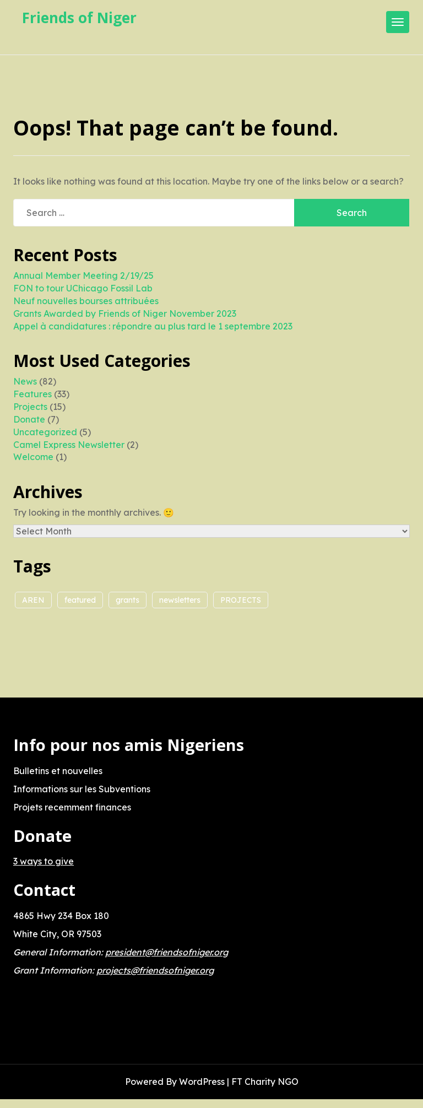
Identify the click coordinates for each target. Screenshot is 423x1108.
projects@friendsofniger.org (155, 970)
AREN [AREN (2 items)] (33, 600)
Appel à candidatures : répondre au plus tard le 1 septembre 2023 (152, 326)
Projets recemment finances (72, 807)
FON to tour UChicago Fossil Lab (83, 288)
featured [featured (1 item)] (80, 600)
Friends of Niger (79, 18)
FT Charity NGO (265, 1081)
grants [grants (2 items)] (127, 600)
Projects (30, 406)
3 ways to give (43, 861)
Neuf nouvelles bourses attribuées (86, 300)
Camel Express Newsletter (68, 444)
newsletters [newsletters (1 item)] (179, 600)
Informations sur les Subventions (81, 788)
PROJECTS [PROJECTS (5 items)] (240, 600)
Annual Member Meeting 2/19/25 (83, 275)
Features (32, 393)
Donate (29, 419)
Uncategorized (45, 431)
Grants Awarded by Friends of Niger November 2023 (124, 313)
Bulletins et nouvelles (57, 770)
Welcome (33, 456)
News (25, 381)
